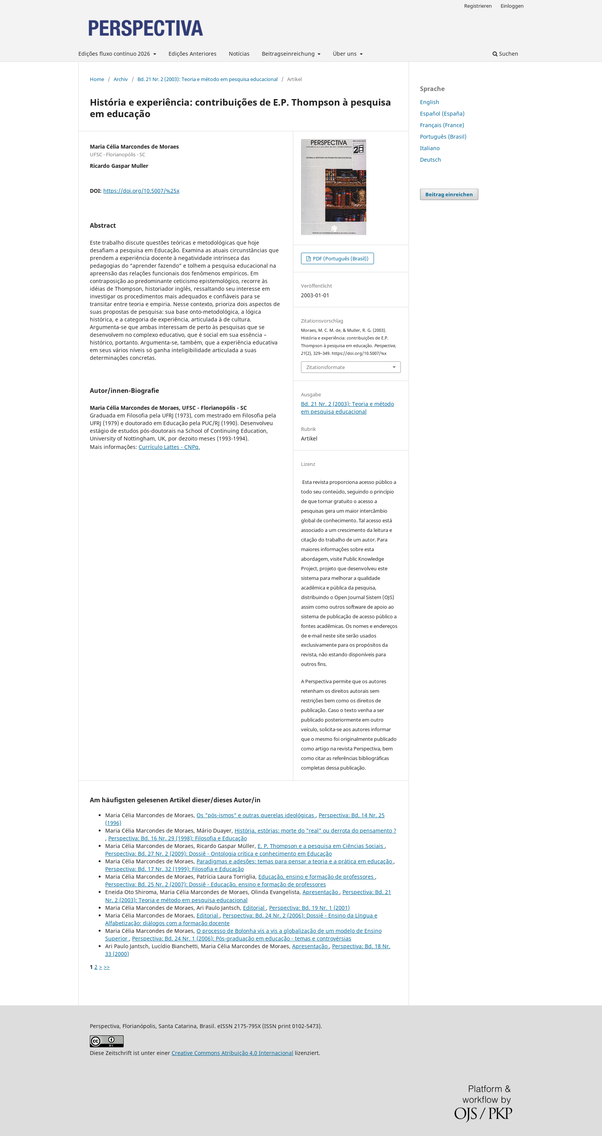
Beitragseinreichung (289, 53)
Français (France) (442, 125)
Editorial (254, 907)
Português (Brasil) (443, 136)
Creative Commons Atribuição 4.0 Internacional (232, 1053)
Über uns (345, 53)
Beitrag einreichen (449, 194)
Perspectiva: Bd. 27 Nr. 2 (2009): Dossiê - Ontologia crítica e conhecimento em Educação (218, 853)
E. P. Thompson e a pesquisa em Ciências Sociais (321, 846)
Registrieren (478, 5)
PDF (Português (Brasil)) (340, 258)
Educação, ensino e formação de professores (316, 876)
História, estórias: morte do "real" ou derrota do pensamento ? (315, 830)
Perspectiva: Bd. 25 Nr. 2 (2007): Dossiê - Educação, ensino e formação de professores (215, 884)
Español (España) (442, 113)
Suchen (505, 53)
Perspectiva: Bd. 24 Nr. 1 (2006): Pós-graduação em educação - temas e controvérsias (241, 938)
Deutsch (430, 159)
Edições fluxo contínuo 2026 (115, 53)
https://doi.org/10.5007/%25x (141, 190)
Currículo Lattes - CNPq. (169, 446)
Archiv (121, 79)
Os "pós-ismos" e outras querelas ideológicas (256, 815)
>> (107, 966)
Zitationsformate (325, 367)
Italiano (430, 148)
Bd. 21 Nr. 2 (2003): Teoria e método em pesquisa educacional (207, 79)
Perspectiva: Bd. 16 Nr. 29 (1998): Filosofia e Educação (177, 838)
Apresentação (321, 892)
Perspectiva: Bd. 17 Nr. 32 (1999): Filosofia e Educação (174, 869)
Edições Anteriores (193, 53)
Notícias (239, 53)
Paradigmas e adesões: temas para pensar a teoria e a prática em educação (295, 861)
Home (97, 79)
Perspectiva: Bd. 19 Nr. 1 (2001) (309, 907)
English (429, 102)
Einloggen (512, 5)
